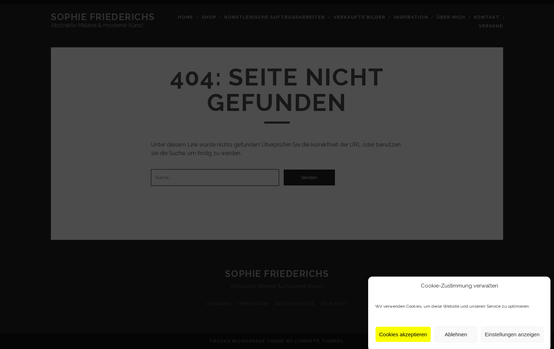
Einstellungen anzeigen (512, 337)
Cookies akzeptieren (403, 337)
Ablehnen (456, 337)
